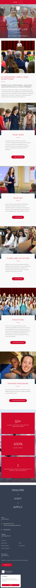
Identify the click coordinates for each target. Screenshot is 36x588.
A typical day (18, 217)
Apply (18, 507)
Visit (18, 498)
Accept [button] (10, 585)
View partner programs (18, 400)
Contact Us (3, 540)
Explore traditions (18, 342)
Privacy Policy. (4, 581)
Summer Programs (5, 548)
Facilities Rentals (5, 545)
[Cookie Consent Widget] (11, 581)
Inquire (15, 2)
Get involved (18, 278)
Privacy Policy (22, 545)
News (20, 543)
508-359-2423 (7, 529)
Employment (4, 543)
